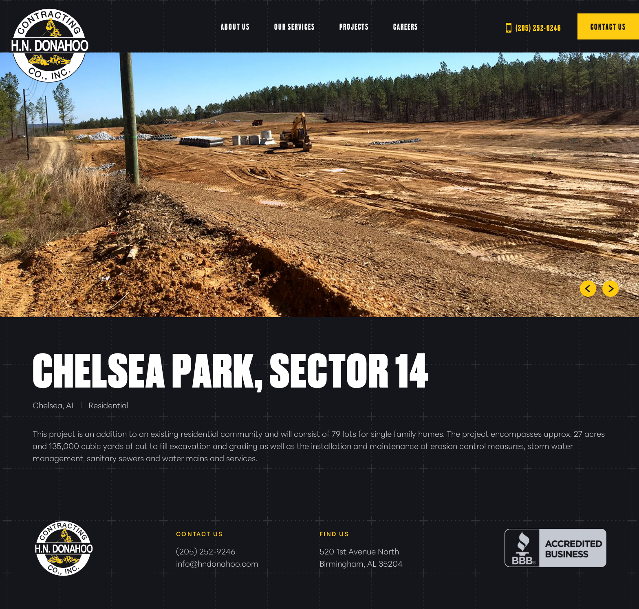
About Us (235, 26)
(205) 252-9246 (538, 27)
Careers (405, 26)
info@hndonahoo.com (217, 563)
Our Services (294, 26)
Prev (588, 288)
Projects (354, 26)
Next (610, 288)
